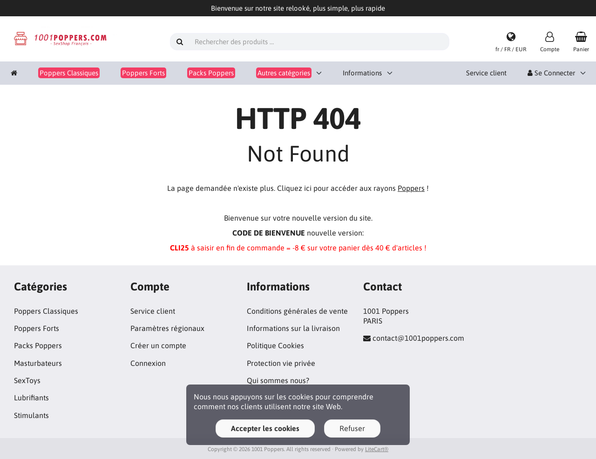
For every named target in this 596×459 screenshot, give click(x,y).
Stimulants (31, 415)
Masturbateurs (38, 363)
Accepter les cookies (265, 428)
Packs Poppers (38, 345)
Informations (362, 73)
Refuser (352, 428)
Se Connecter (551, 73)
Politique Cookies (275, 345)
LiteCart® (376, 449)
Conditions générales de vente (297, 311)
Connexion (148, 363)
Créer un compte (158, 345)
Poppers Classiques (46, 311)
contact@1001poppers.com (418, 338)
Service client (486, 73)
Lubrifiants (31, 397)
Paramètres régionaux (167, 328)
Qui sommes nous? (278, 380)
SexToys (27, 380)
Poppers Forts (36, 328)
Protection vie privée (281, 363)
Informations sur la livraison (293, 328)
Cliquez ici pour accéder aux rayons (351, 188)
